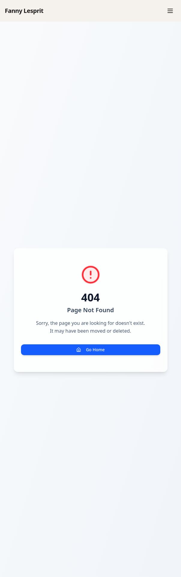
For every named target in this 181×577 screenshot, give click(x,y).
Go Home (90, 349)
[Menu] (170, 11)
